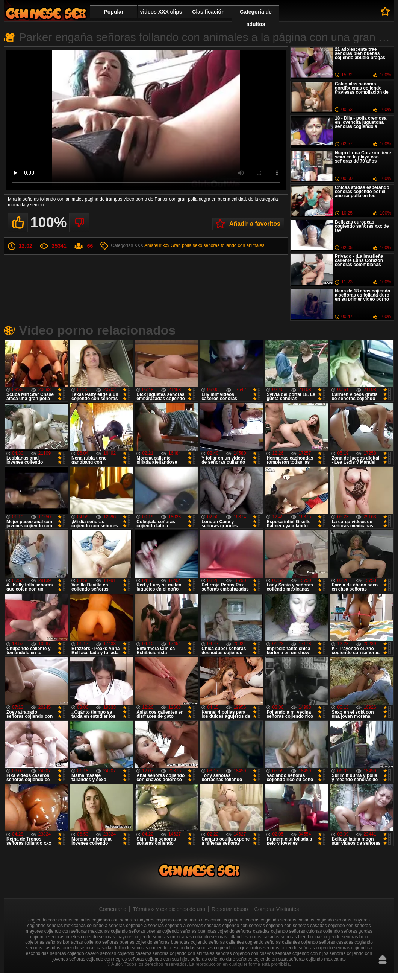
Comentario (112, 909)
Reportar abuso (230, 909)
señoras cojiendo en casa (262, 959)
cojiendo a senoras (145, 925)
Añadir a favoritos (254, 224)
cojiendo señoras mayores (107, 937)
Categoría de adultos (256, 18)
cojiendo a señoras (106, 925)
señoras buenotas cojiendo (180, 942)
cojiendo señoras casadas (244, 931)
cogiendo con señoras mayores (123, 920)
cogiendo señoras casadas (288, 920)
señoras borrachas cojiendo (73, 942)
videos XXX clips (161, 12)
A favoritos (385, 11)
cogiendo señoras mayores (343, 920)
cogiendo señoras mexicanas (56, 925)
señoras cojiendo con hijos (301, 953)
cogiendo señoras (242, 920)
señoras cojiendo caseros (125, 953)
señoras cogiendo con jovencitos (229, 947)
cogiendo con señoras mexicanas (189, 920)
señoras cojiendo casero (74, 953)
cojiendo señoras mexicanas (163, 937)
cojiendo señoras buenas (136, 931)
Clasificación (208, 12)
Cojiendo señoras (46, 13)
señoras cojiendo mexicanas (317, 959)
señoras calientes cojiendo (291, 942)
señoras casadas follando (105, 947)
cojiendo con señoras (243, 925)
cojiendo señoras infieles (55, 937)
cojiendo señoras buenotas (189, 931)
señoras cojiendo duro (213, 959)
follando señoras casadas (254, 937)
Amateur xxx (156, 245)
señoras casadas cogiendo (346, 942)
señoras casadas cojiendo (52, 947)
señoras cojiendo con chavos (245, 953)
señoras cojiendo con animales (184, 953)
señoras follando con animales (233, 245)
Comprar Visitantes (276, 909)
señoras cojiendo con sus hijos (158, 959)
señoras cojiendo (280, 947)
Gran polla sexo (186, 245)
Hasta (382, 959)
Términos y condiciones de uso (169, 909)
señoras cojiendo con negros (98, 959)
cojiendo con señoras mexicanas (77, 931)
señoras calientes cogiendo (236, 942)
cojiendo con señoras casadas (296, 925)
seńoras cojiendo (316, 947)
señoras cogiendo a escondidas (163, 947)
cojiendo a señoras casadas (193, 925)
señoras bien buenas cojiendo (310, 937)
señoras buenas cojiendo (127, 942)
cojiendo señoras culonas (296, 931)
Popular (113, 12)
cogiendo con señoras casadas (59, 920)
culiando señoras (210, 937)
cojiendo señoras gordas (347, 931)
